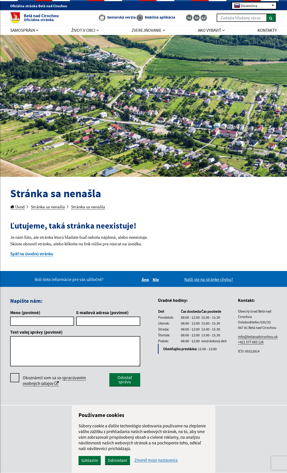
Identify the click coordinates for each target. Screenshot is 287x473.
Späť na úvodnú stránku (31, 253)
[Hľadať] (271, 18)
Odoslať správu (125, 379)
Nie (156, 279)
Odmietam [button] (117, 460)
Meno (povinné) (25, 312)
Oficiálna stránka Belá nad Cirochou (40, 6)
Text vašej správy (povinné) (36, 332)
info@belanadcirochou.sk (258, 336)
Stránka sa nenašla (48, 206)
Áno (146, 279)
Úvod (17, 206)
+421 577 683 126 (251, 342)
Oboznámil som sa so (54, 380)
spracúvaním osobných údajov (54, 380)
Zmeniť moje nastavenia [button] (156, 460)
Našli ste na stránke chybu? (208, 279)
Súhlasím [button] (89, 460)
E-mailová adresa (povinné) (102, 312)
